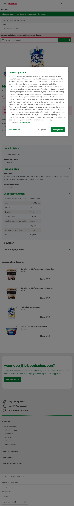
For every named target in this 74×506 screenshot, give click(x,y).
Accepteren (58, 130)
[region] (37, 101)
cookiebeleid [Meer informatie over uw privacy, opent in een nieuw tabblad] (25, 122)
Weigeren (42, 130)
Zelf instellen (14, 129)
